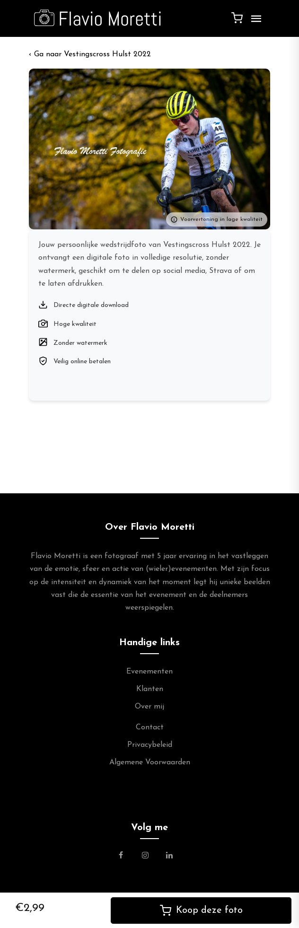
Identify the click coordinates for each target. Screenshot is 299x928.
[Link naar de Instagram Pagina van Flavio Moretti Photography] (145, 856)
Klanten (149, 689)
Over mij (149, 706)
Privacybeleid (149, 745)
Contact (150, 727)
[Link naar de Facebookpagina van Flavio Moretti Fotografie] (126, 856)
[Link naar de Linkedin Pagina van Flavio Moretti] (169, 856)
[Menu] (254, 22)
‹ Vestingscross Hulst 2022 (90, 54)
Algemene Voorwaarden (149, 762)
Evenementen (149, 671)
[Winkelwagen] (237, 17)
